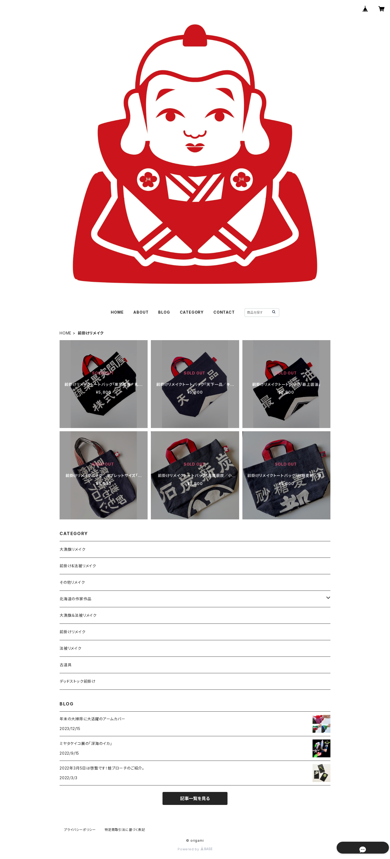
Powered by (195, 849)
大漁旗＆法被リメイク (78, 615)
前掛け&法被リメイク (78, 565)
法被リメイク (71, 648)
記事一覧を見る (195, 798)
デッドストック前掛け (78, 681)
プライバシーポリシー (80, 830)
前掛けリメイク (73, 631)
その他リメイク (72, 582)
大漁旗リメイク (73, 549)
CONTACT (224, 312)
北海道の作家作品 (75, 598)
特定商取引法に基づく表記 (125, 830)
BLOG (164, 312)
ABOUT (140, 312)
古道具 (66, 664)
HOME (117, 312)
